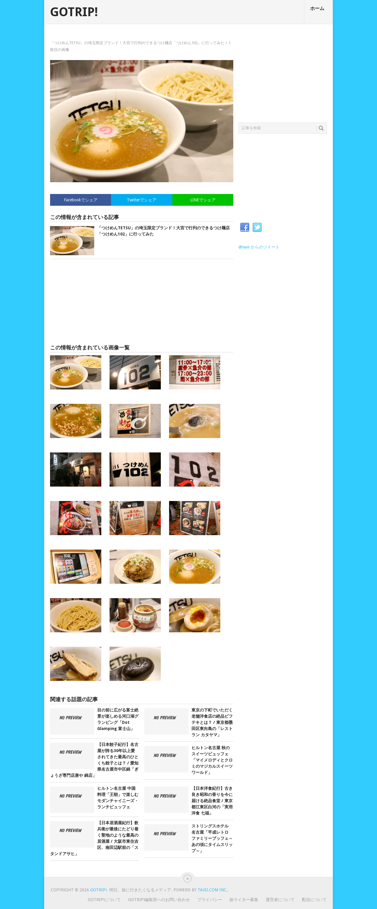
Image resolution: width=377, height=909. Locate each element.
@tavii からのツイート (259, 247)
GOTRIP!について (104, 899)
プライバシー (209, 899)
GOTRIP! (74, 12)
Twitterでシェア (141, 200)
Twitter (257, 227)
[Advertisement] (141, 302)
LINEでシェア (203, 200)
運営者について (280, 899)
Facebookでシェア (80, 200)
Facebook (244, 227)
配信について (314, 899)
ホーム (317, 8)
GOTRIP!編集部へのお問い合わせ (159, 899)
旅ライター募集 (243, 899)
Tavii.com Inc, (213, 890)
